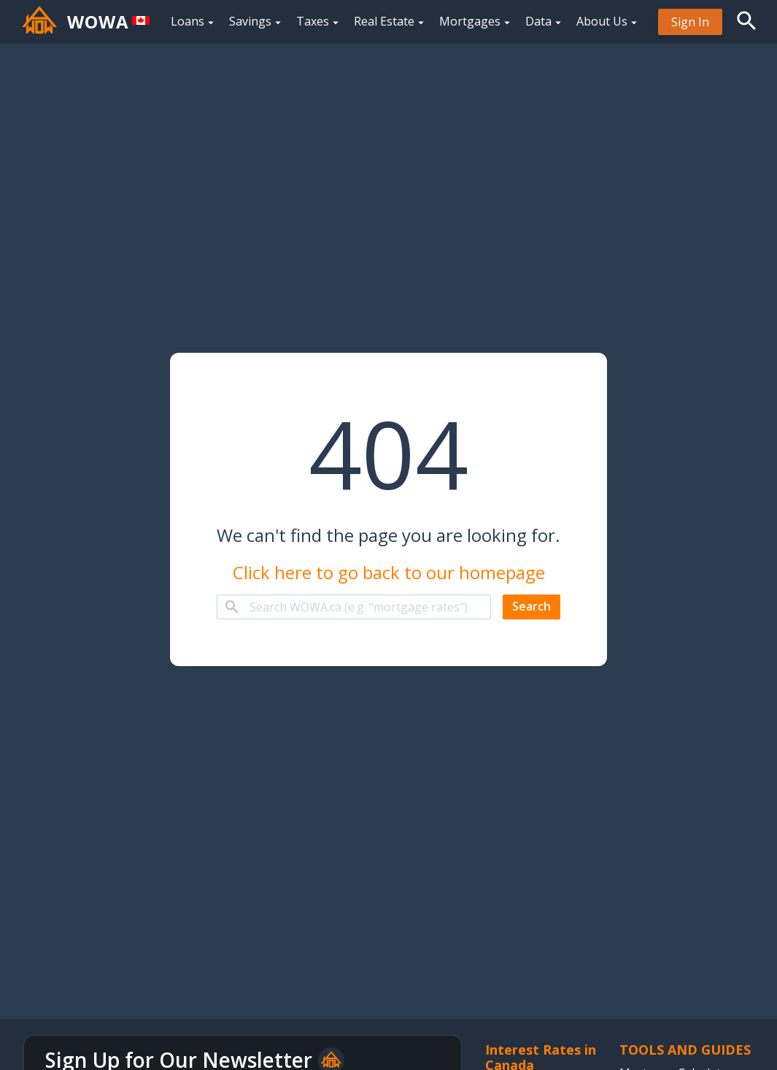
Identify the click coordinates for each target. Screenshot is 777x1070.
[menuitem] (690, 21)
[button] (746, 21)
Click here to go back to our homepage (389, 572)
